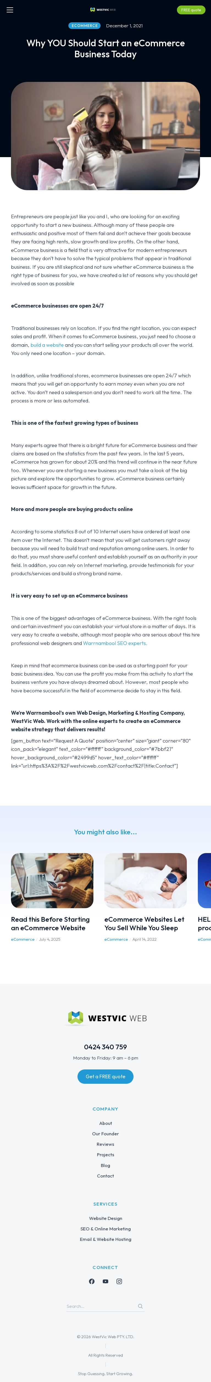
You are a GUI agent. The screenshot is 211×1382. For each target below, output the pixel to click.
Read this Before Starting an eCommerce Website (50, 923)
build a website (47, 345)
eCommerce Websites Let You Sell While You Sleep (144, 923)
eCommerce (23, 939)
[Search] (140, 1306)
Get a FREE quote (105, 1076)
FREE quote (191, 9)
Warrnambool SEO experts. (115, 643)
